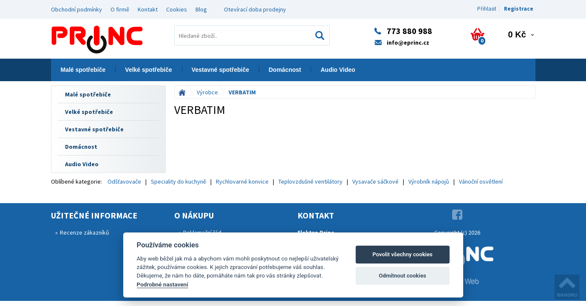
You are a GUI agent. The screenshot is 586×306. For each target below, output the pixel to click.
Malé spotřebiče (83, 69)
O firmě (119, 9)
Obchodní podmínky (76, 9)
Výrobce (207, 92)
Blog (201, 9)
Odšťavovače (124, 181)
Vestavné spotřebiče (220, 69)
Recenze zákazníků (84, 232)
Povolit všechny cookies (402, 254)
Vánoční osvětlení (481, 181)
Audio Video (337, 69)
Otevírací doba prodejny (255, 9)
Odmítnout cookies (402, 275)
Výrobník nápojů (428, 181)
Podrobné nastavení (162, 284)
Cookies (176, 9)
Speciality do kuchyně (178, 181)
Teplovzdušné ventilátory (310, 181)
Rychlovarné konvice (242, 181)
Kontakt (148, 9)
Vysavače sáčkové (375, 181)
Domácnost (285, 69)
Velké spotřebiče (148, 69)
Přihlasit (486, 8)
